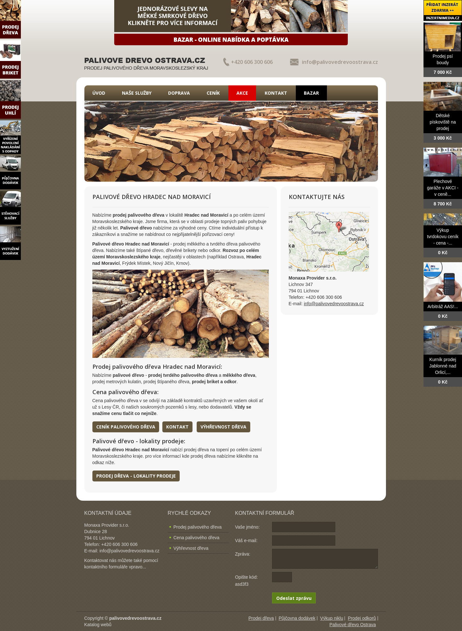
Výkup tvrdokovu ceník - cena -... (442, 237)
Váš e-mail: (246, 540)
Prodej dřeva (261, 618)
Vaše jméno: (247, 527)
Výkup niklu (331, 618)
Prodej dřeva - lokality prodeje (136, 476)
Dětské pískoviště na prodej (443, 122)
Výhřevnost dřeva (223, 427)
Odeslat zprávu (294, 598)
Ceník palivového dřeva (125, 427)
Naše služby (136, 93)
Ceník (213, 93)
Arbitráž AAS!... (443, 306)
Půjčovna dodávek (297, 618)
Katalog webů (98, 624)
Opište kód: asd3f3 (246, 581)
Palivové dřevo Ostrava (352, 624)
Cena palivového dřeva (196, 537)
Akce (242, 93)
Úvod (98, 93)
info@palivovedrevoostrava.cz (340, 61)
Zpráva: (242, 554)
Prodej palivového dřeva (198, 527)
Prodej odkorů (362, 618)
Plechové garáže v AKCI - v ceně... (442, 188)
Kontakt (276, 93)
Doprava (179, 93)
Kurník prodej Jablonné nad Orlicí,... (442, 366)
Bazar (311, 93)
